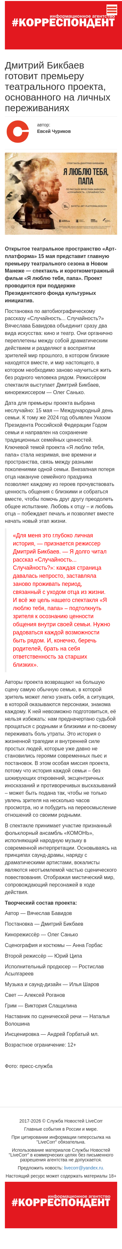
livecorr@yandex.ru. (84, 1167)
